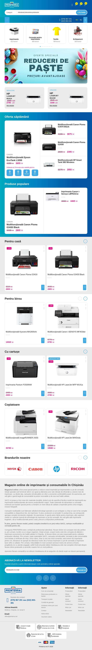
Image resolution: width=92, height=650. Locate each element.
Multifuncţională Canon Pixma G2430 (71, 143)
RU (81, 20)
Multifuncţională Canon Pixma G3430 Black (22, 226)
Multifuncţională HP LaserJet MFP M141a (65, 385)
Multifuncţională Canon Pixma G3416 (21, 274)
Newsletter (68, 610)
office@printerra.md (11, 616)
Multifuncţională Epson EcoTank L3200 (18, 158)
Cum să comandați (47, 591)
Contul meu (69, 604)
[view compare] (75, 4)
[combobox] (11, 12)
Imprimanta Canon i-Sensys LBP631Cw (70, 193)
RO (77, 20)
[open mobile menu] (7, 20)
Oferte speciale (68, 595)
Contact (43, 610)
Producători (69, 591)
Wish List (68, 607)
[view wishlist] (80, 4)
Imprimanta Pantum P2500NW (19, 385)
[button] (40, 46)
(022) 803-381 (66, 21)
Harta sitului (45, 614)
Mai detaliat (10, 105)
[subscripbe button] (81, 570)
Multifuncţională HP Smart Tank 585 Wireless (70, 161)
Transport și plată (46, 599)
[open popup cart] (84, 5)
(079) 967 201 (66, 19)
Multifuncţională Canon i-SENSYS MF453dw (66, 332)
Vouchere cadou (46, 617)
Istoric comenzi (68, 600)
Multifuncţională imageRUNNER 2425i (22, 438)
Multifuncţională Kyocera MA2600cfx (21, 332)
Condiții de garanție (47, 602)
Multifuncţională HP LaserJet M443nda (64, 438)
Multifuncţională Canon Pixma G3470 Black (71, 126)
